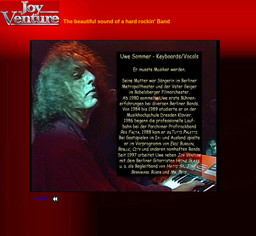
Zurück (41, 197)
